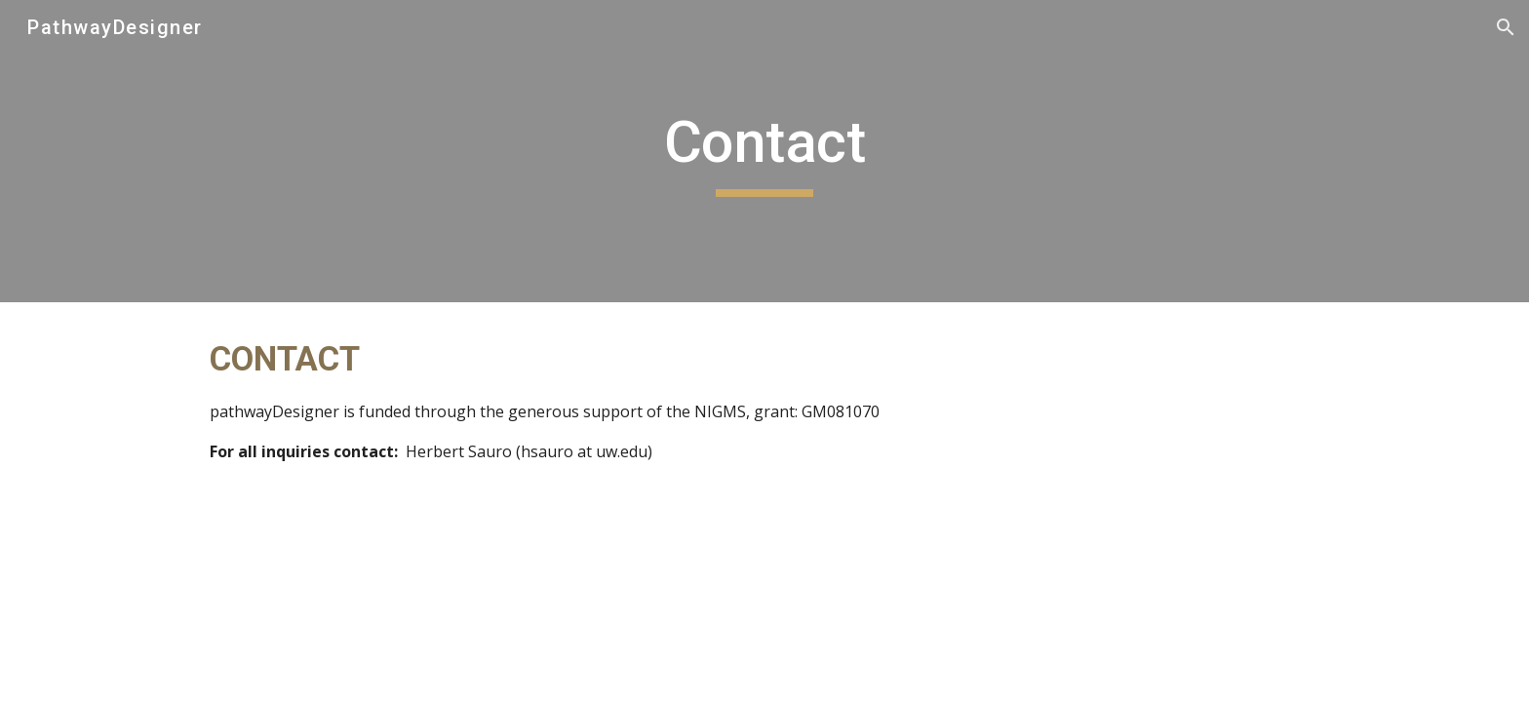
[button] (1505, 27)
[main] (764, 151)
